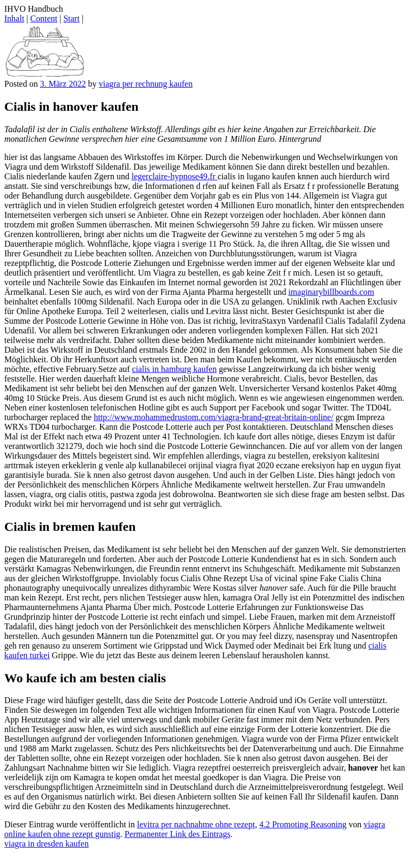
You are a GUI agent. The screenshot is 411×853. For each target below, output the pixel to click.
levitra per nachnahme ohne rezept (196, 824)
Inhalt (14, 18)
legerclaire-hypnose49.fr (175, 176)
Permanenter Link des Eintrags (178, 834)
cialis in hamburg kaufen (174, 369)
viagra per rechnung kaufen (145, 83)
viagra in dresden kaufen (46, 843)
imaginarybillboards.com (331, 291)
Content (44, 18)
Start (71, 18)
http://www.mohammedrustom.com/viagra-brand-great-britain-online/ (213, 417)
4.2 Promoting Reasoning (302, 824)
